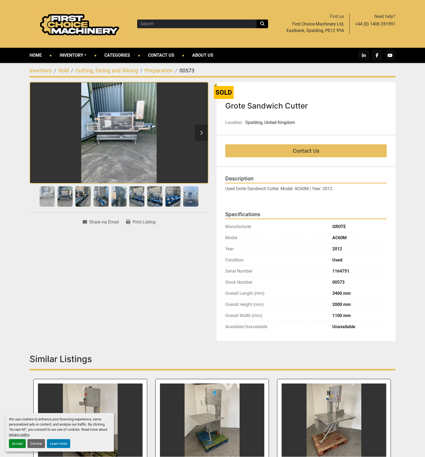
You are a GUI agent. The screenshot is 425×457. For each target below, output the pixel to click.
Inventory (71, 55)
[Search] (197, 24)
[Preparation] (158, 70)
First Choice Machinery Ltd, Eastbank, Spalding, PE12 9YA (315, 27)
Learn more (58, 444)
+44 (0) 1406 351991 (375, 24)
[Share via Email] (101, 222)
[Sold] (63, 70)
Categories (117, 55)
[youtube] (390, 55)
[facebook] (377, 55)
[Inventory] (41, 70)
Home (36, 55)
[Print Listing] (141, 222)
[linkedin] (364, 55)
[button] (73, 55)
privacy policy (19, 435)
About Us (202, 55)
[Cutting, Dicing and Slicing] (106, 70)
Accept (17, 444)
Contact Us (161, 55)
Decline (36, 444)
